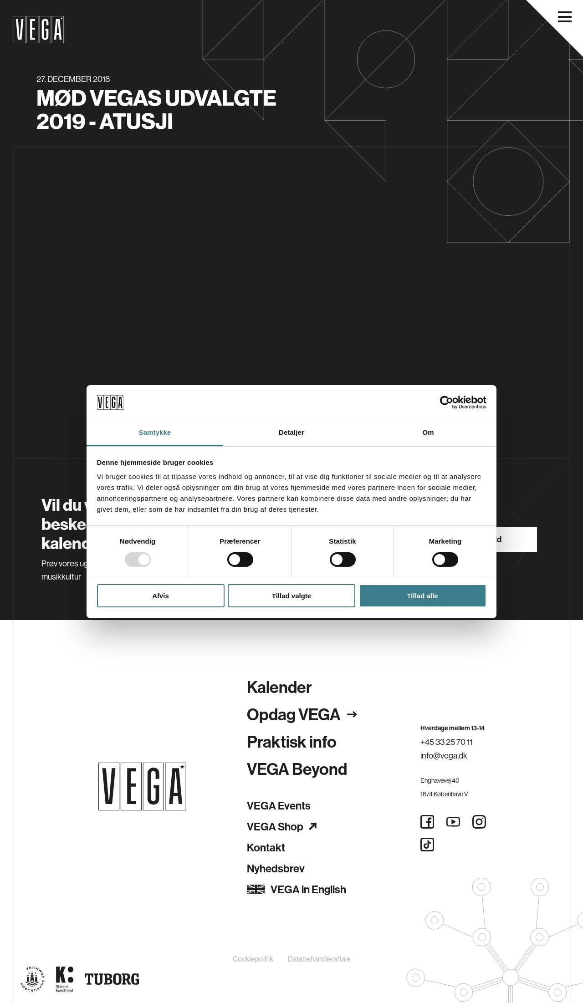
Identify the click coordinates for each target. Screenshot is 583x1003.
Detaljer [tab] (291, 432)
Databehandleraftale (319, 958)
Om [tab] (428, 432)
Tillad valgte (291, 596)
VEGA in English (296, 889)
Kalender (279, 687)
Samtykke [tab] (155, 432)
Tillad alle (422, 596)
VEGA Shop (282, 826)
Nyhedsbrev (276, 868)
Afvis (160, 596)
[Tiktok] (427, 844)
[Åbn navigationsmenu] (564, 17)
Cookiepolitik (253, 958)
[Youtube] (453, 821)
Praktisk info (292, 741)
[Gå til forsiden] (142, 786)
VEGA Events (279, 805)
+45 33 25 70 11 (446, 742)
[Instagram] (479, 821)
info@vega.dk (443, 755)
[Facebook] (427, 821)
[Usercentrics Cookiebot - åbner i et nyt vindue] (446, 402)
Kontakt (266, 847)
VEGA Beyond (297, 769)
